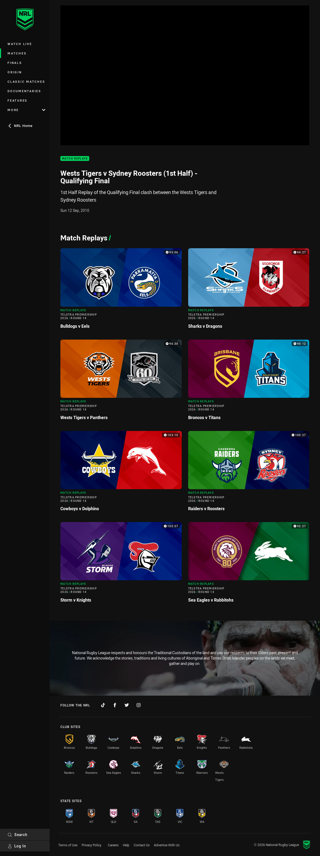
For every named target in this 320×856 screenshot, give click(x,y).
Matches (17, 53)
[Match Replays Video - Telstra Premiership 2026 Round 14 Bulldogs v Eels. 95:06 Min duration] (121, 290)
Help (126, 845)
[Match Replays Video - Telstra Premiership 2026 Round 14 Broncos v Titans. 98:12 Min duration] (248, 382)
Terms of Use (67, 845)
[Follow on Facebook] (115, 705)
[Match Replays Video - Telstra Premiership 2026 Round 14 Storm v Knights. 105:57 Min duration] (121, 564)
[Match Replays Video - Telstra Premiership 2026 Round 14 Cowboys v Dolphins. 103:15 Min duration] (121, 473)
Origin (15, 72)
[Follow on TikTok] (103, 705)
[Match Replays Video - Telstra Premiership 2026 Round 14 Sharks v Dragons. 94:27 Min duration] (248, 290)
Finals (15, 63)
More (26, 110)
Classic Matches (26, 82)
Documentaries (24, 91)
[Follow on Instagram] (138, 705)
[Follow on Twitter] (127, 705)
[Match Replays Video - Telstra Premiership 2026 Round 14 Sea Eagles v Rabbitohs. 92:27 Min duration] (248, 564)
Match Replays (75, 158)
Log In (17, 845)
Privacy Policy (91, 845)
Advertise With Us (167, 845)
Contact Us (142, 845)
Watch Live (20, 44)
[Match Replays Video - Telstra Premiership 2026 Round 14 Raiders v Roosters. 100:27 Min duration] (248, 473)
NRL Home (20, 125)
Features (17, 100)
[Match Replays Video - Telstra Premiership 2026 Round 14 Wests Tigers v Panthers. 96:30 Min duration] (121, 382)
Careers (113, 845)
